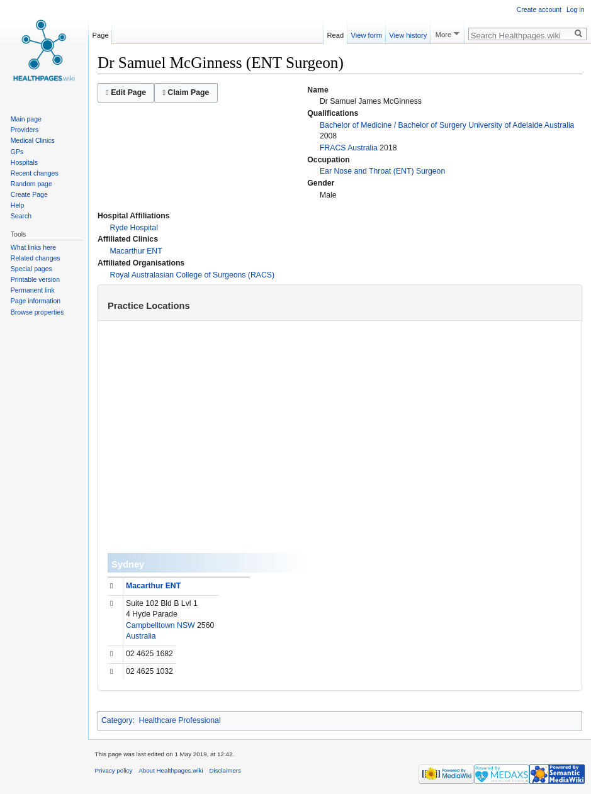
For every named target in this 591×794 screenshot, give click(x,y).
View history (408, 33)
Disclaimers (225, 770)
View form (366, 33)
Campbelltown (150, 625)
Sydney (127, 564)
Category (117, 720)
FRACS (333, 147)
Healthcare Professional (180, 720)
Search (21, 216)
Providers (24, 129)
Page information (35, 301)
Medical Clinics (33, 140)
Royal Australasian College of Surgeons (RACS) (192, 275)
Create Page (29, 194)
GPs (17, 151)
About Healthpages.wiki (170, 770)
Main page (26, 119)
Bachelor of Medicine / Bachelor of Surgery (393, 125)
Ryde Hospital (134, 227)
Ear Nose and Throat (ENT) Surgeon (382, 171)
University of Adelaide (505, 125)
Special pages (31, 268)
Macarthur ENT (136, 251)
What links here (33, 247)
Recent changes (35, 173)
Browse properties (37, 312)
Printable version (35, 279)
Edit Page (126, 92)
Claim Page (185, 92)
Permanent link (33, 290)
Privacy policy (114, 770)
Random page (31, 183)
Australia (559, 125)
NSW (186, 625)
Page (101, 33)
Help (18, 205)
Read (335, 33)
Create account (539, 9)
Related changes (35, 258)
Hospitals (24, 162)
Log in (575, 9)
